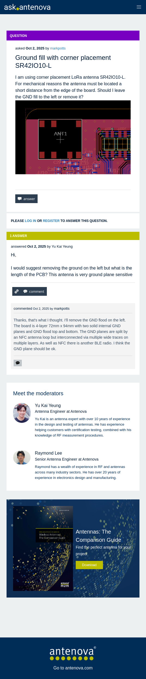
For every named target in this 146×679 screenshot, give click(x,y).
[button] (139, 7)
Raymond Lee (48, 453)
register (51, 221)
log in (30, 221)
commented (23, 308)
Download (89, 565)
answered (18, 246)
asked (20, 48)
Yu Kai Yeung (48, 405)
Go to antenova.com (73, 668)
